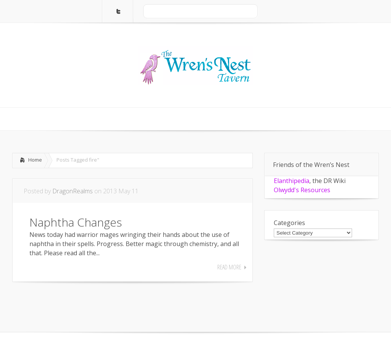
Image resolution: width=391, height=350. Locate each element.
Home (35, 159)
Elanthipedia (291, 181)
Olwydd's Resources (302, 190)
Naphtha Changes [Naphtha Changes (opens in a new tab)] (75, 222)
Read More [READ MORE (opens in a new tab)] (229, 267)
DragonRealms (72, 191)
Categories (289, 223)
